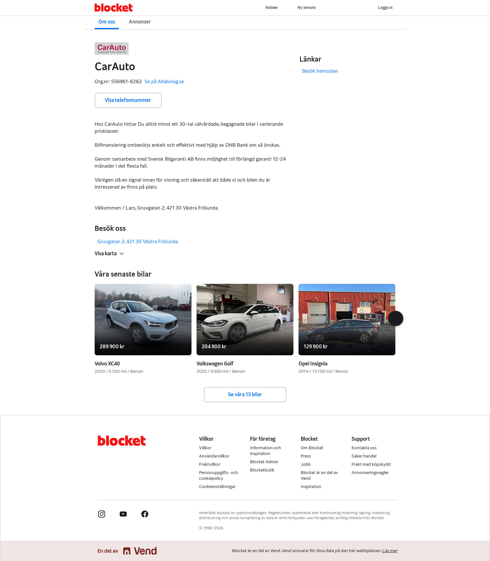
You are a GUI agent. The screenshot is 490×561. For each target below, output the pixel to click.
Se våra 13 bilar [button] (245, 394)
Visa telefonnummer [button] (128, 100)
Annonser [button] (140, 22)
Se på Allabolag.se (164, 81)
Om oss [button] (106, 22)
